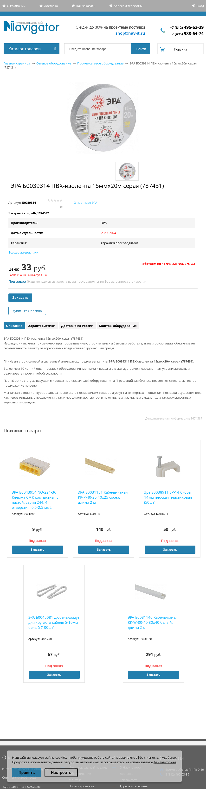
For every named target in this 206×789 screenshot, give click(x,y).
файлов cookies (165, 762)
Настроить (61, 772)
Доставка (51, 6)
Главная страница (17, 63)
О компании (16, 6)
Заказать (20, 297)
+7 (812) (187, 27)
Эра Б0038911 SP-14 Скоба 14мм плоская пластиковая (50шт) (168, 497)
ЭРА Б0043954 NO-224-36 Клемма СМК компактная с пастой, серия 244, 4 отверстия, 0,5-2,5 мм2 (35, 500)
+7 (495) (187, 34)
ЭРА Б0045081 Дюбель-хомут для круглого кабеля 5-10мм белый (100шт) (53, 622)
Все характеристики (23, 252)
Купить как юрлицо (27, 311)
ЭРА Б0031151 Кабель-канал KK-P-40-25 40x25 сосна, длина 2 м (103, 497)
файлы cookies (55, 757)
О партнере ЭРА (85, 202)
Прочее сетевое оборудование (100, 63)
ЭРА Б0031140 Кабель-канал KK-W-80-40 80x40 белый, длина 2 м (153, 622)
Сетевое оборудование (53, 63)
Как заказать (85, 6)
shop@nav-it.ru (130, 33)
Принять (27, 772)
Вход (200, 6)
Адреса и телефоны (128, 6)
